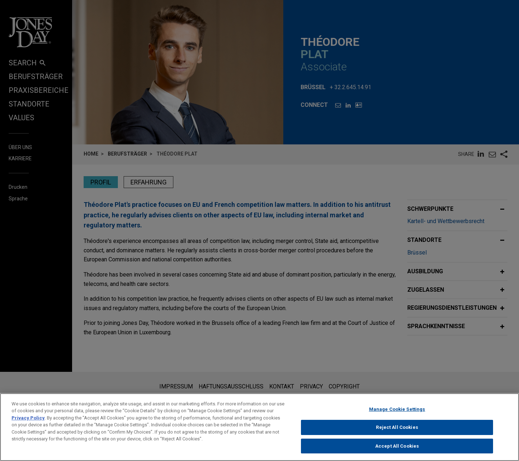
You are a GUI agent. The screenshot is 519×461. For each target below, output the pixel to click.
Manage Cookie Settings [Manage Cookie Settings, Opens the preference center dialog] (397, 415)
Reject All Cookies (397, 433)
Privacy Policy (28, 424)
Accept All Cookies (397, 452)
